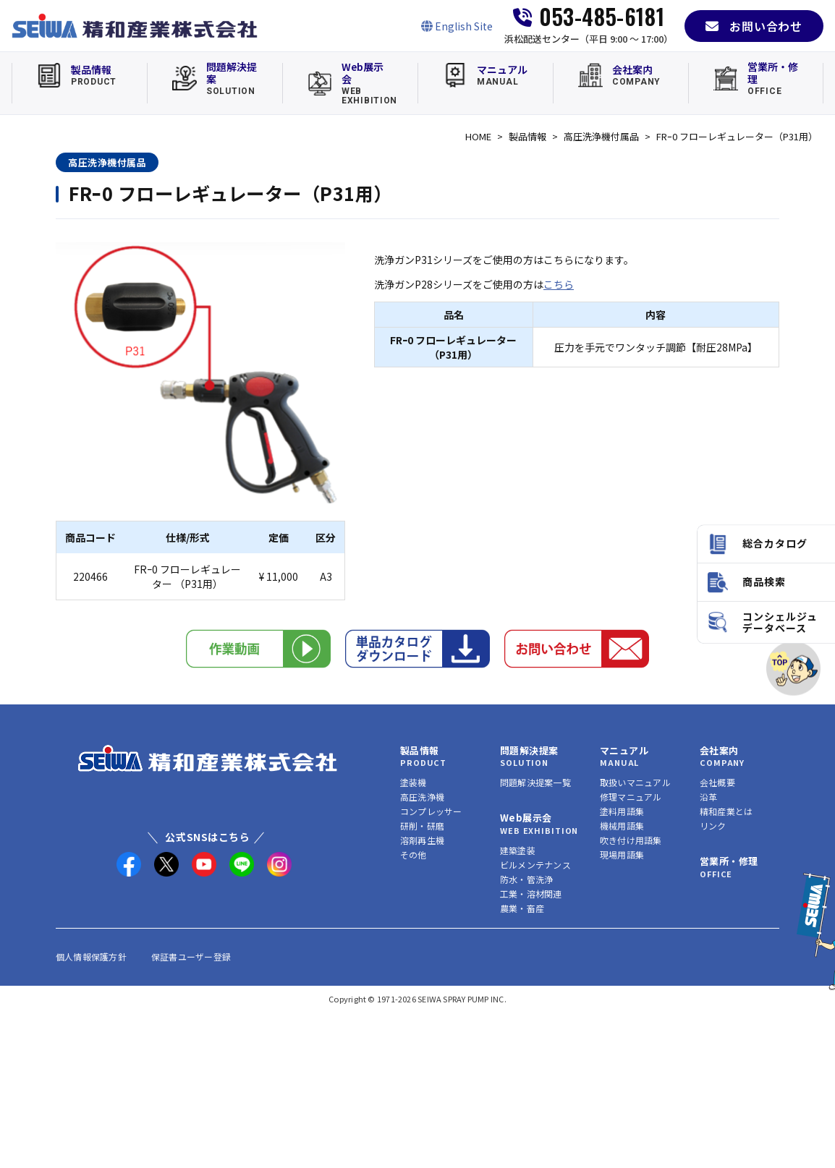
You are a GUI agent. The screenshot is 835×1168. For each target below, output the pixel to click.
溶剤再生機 (422, 840)
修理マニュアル (631, 796)
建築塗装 (517, 850)
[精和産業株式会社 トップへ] (207, 758)
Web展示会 (525, 817)
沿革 (708, 796)
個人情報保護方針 (91, 956)
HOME (478, 136)
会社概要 (717, 782)
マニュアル (624, 750)
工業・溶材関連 (531, 893)
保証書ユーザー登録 (191, 956)
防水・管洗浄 (526, 879)
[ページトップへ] (793, 668)
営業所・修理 (729, 861)
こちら (558, 284)
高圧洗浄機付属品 (601, 136)
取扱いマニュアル (635, 782)
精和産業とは (726, 811)
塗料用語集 (622, 811)
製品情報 (527, 136)
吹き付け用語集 (631, 840)
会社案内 (719, 750)
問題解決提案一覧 (535, 782)
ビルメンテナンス (535, 864)
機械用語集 (622, 825)
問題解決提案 (529, 750)
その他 (413, 854)
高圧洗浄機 (422, 796)
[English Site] (457, 26)
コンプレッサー (431, 811)
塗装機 (413, 782)
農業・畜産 (522, 908)
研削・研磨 (422, 825)
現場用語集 (622, 854)
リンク (713, 825)
